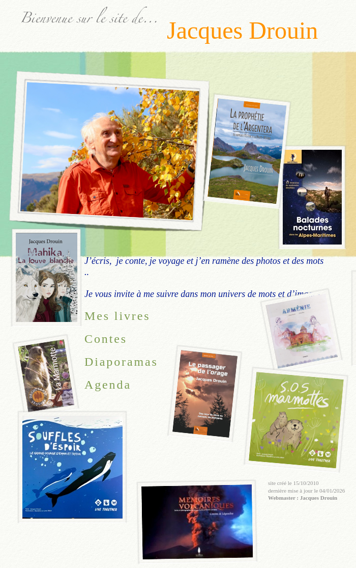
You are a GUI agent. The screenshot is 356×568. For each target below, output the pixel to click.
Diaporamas (121, 361)
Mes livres (117, 315)
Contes (105, 338)
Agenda (107, 384)
